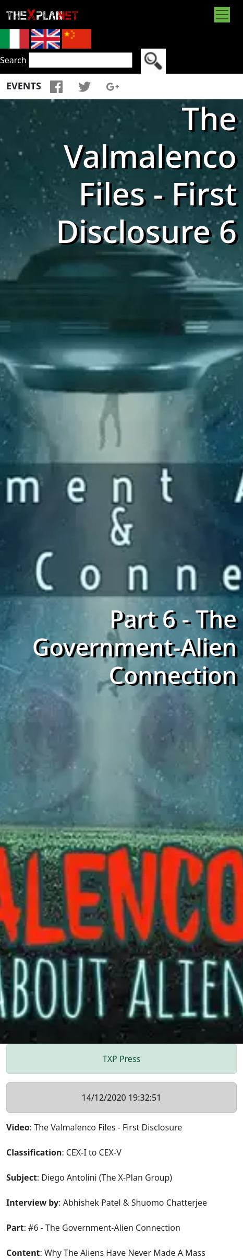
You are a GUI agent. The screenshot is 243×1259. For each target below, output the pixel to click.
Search (13, 60)
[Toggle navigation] (222, 14)
